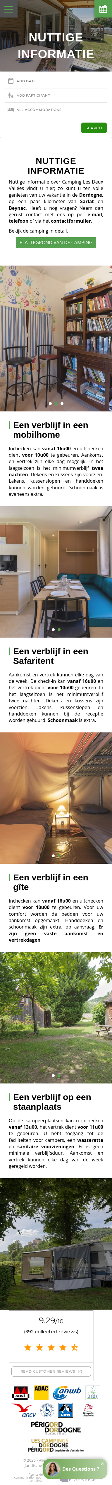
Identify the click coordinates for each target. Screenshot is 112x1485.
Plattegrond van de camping (56, 242)
